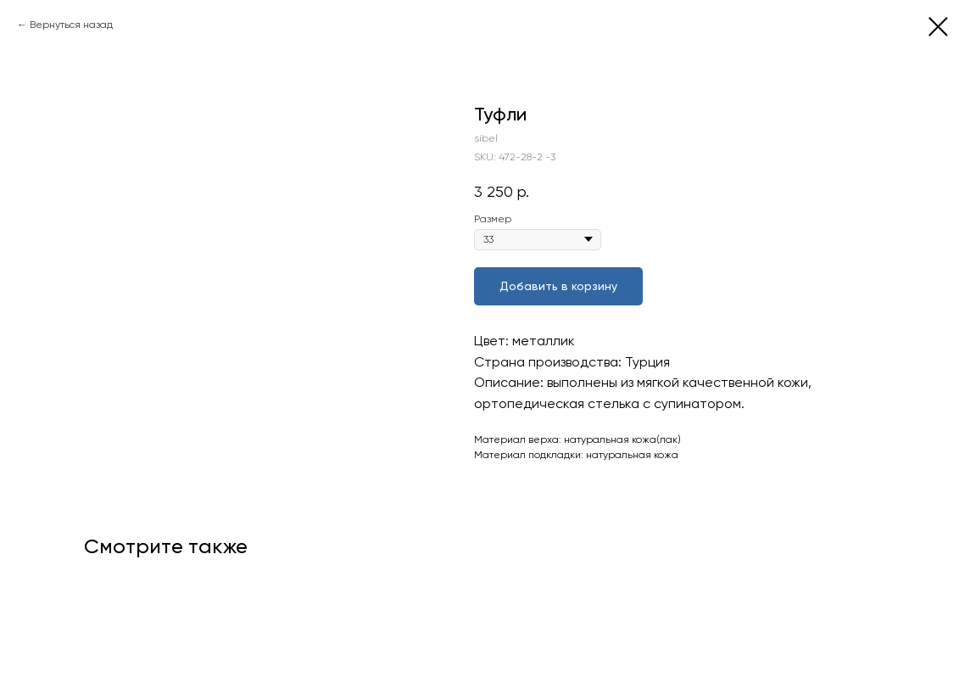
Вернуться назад (71, 25)
